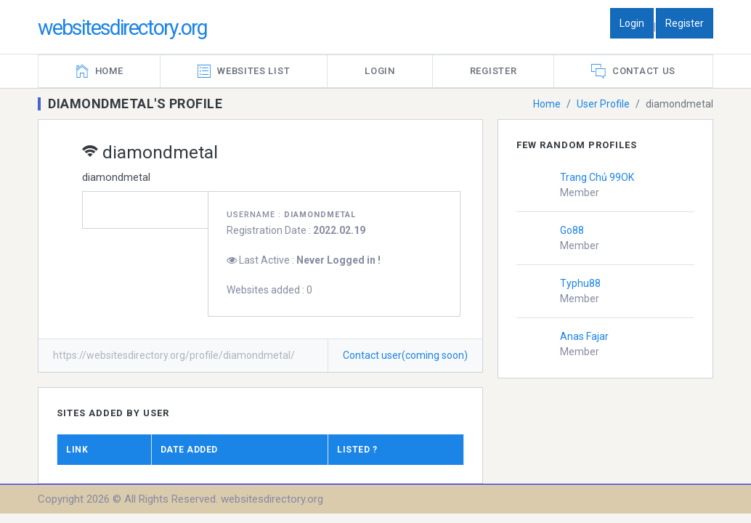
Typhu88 (580, 283)
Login (632, 23)
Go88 (572, 230)
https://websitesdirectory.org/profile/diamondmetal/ (174, 355)
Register (684, 23)
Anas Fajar (584, 336)
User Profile (603, 104)
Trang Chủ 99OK (597, 177)
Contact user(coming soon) (405, 355)
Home (547, 104)
